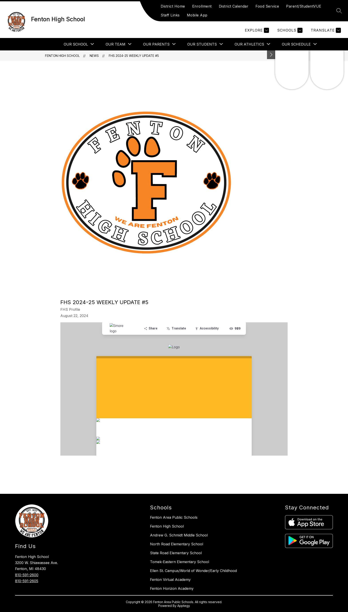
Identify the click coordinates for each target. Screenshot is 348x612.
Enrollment (202, 6)
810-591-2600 (26, 575)
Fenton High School (62, 56)
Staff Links (170, 15)
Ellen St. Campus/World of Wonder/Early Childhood (193, 570)
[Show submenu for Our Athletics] (249, 44)
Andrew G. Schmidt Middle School (179, 535)
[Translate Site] (325, 30)
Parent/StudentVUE (303, 6)
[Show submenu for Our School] (76, 44)
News (94, 56)
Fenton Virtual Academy (170, 579)
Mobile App (197, 15)
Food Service (267, 6)
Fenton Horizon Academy (172, 588)
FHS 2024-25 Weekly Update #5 (134, 56)
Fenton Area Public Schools (174, 517)
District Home (173, 6)
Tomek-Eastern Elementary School (179, 562)
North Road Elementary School (176, 544)
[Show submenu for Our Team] (115, 44)
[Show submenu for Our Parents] (156, 44)
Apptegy (183, 606)
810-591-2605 (26, 581)
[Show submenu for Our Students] (202, 44)
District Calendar (234, 6)
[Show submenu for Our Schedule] (296, 44)
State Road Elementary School (176, 553)
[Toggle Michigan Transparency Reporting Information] (271, 54)
